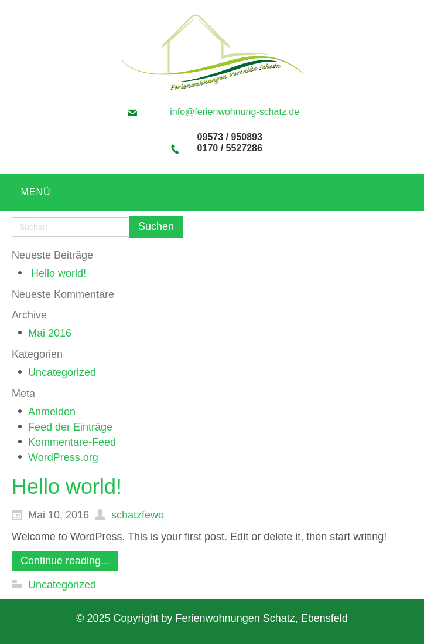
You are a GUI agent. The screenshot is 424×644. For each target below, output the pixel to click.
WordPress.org (63, 457)
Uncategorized (62, 372)
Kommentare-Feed (72, 442)
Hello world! (58, 273)
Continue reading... (65, 561)
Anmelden (52, 412)
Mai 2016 (49, 333)
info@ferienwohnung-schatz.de (234, 112)
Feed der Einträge (70, 427)
